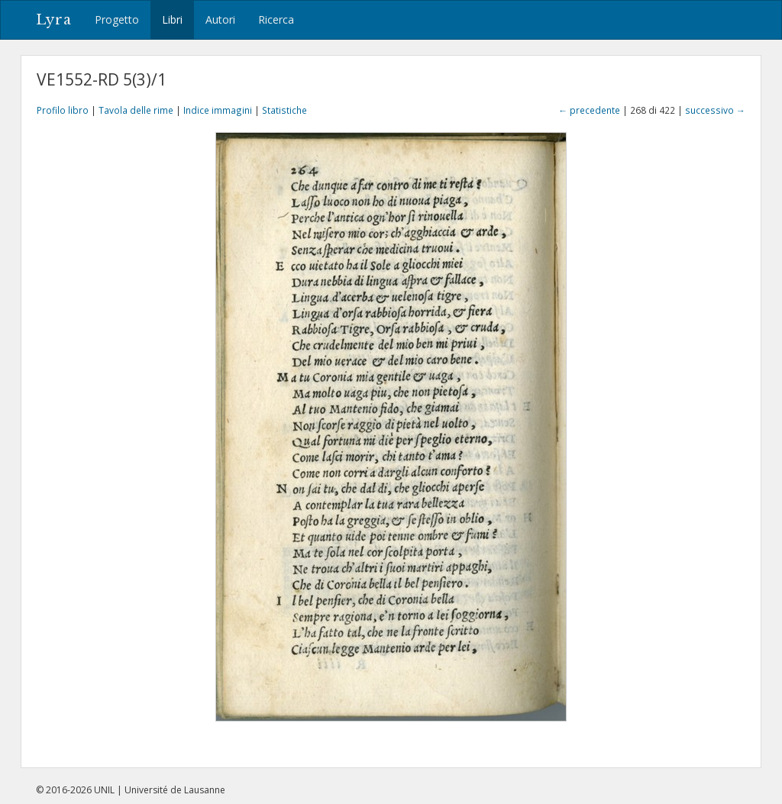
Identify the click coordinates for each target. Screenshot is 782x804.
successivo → (715, 110)
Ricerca (276, 19)
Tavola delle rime (136, 110)
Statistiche (284, 110)
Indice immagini (217, 110)
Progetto (117, 19)
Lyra (54, 19)
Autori (220, 19)
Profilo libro (63, 110)
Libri (172, 19)
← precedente (589, 110)
